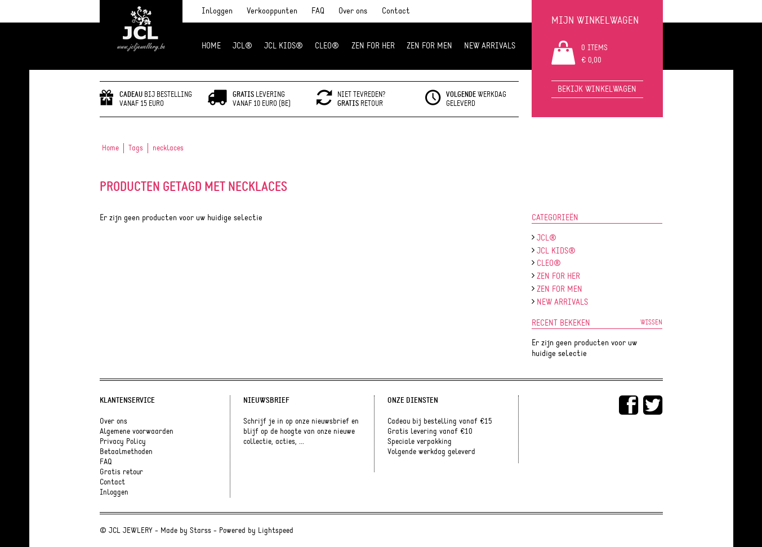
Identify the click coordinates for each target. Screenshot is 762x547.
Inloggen (217, 11)
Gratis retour (121, 472)
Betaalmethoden (126, 452)
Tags (135, 148)
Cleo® (327, 46)
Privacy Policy (123, 442)
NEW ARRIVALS (489, 46)
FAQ (317, 11)
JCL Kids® (283, 46)
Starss (200, 531)
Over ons (352, 11)
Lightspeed (275, 531)
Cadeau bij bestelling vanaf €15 (439, 421)
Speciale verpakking (419, 442)
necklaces (168, 148)
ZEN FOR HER (373, 46)
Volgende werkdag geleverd (431, 452)
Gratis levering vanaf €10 (430, 431)
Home (211, 46)
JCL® (242, 46)
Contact (396, 11)
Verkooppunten (272, 11)
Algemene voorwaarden (136, 431)
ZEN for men (429, 46)
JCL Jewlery (141, 35)
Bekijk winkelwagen (597, 89)
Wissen (651, 322)
